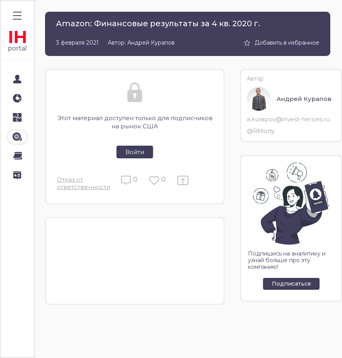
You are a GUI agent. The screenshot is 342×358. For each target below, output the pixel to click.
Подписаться (291, 283)
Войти (134, 152)
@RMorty (261, 131)
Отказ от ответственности (83, 183)
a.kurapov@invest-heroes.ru (288, 119)
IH (17, 37)
